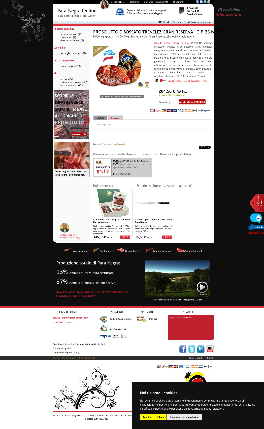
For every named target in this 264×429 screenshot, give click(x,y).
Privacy (210, 358)
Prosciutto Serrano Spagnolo (113, 144)
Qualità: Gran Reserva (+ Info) (171, 43)
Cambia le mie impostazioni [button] (184, 417)
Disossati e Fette (134, 251)
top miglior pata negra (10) (73, 53)
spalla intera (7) (68, 37)
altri (56, 73)
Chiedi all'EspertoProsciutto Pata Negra (71, 236)
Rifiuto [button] (160, 417)
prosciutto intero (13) (71, 34)
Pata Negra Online (70, 358)
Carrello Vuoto (194, 14)
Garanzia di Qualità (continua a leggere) (146, 10)
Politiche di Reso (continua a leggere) (145, 13)
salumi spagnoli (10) (70, 66)
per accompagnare (64, 60)
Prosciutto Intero (81, 251)
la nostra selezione (64, 28)
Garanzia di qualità (62, 348)
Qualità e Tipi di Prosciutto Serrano (192, 22)
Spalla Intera (107, 251)
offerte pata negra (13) (72, 85)
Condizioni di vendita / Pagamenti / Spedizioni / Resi (79, 344)
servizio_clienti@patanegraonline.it (70, 318)
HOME (164, 22)
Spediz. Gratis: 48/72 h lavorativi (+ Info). (188, 81)
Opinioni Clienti (118, 2)
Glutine (100, 117)
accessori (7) (66, 79)
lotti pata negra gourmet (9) (74, 82)
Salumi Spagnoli (194, 251)
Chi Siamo (134, 2)
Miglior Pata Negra (163, 251)
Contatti (180, 2)
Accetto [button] (147, 417)
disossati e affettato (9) (72, 40)
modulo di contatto (62, 322)
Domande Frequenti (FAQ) (156, 2)
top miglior (60, 47)
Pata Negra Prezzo (87, 358)
